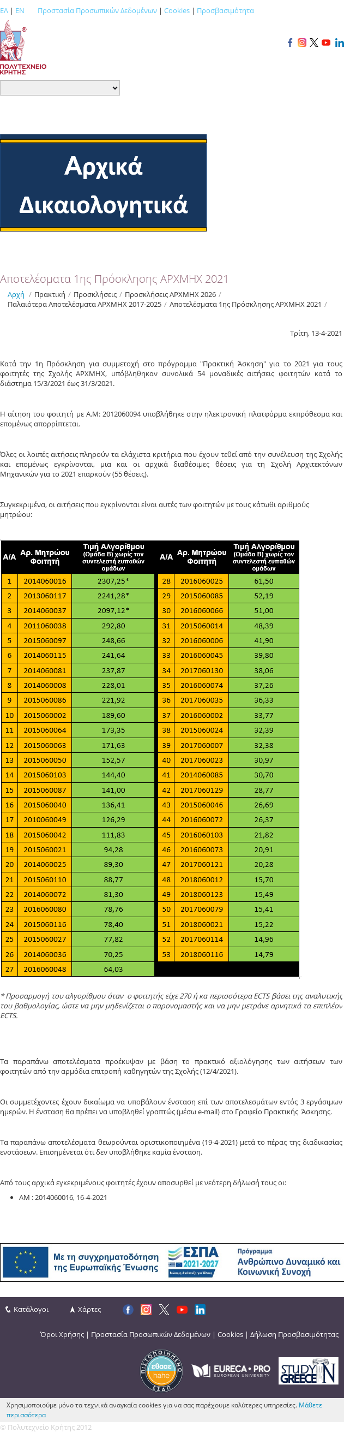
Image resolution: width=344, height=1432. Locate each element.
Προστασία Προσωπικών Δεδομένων (97, 10)
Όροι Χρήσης (62, 1334)
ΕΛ (4, 10)
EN (20, 10)
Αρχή (16, 294)
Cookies (177, 10)
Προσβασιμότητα (225, 10)
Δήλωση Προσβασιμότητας (294, 1334)
